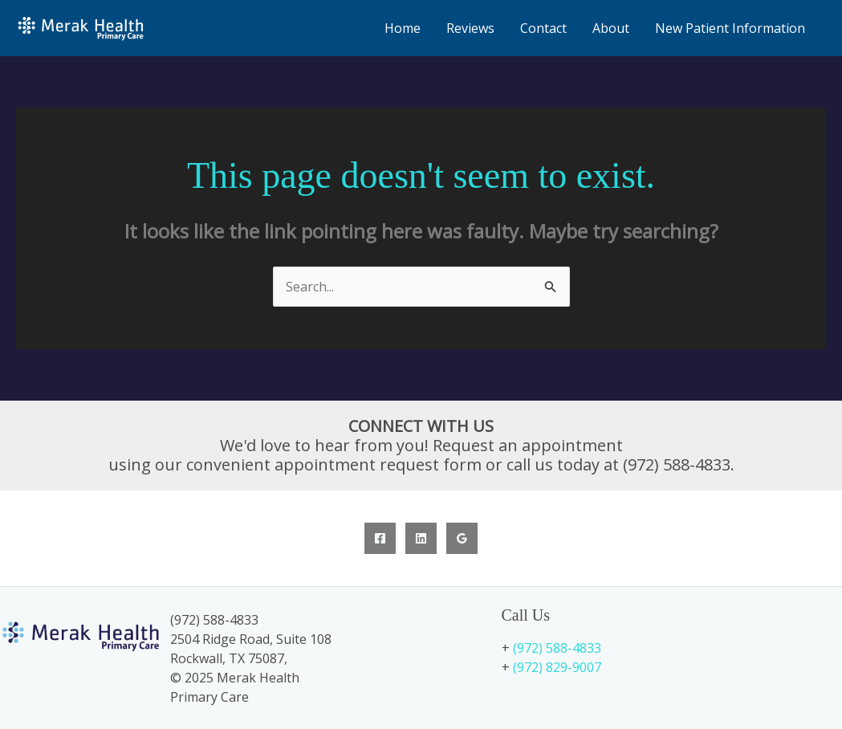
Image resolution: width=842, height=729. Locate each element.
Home (402, 28)
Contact (543, 28)
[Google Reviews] (462, 538)
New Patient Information (730, 28)
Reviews (470, 28)
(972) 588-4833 (557, 648)
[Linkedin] (421, 538)
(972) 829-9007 (557, 667)
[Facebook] (380, 538)
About (610, 28)
